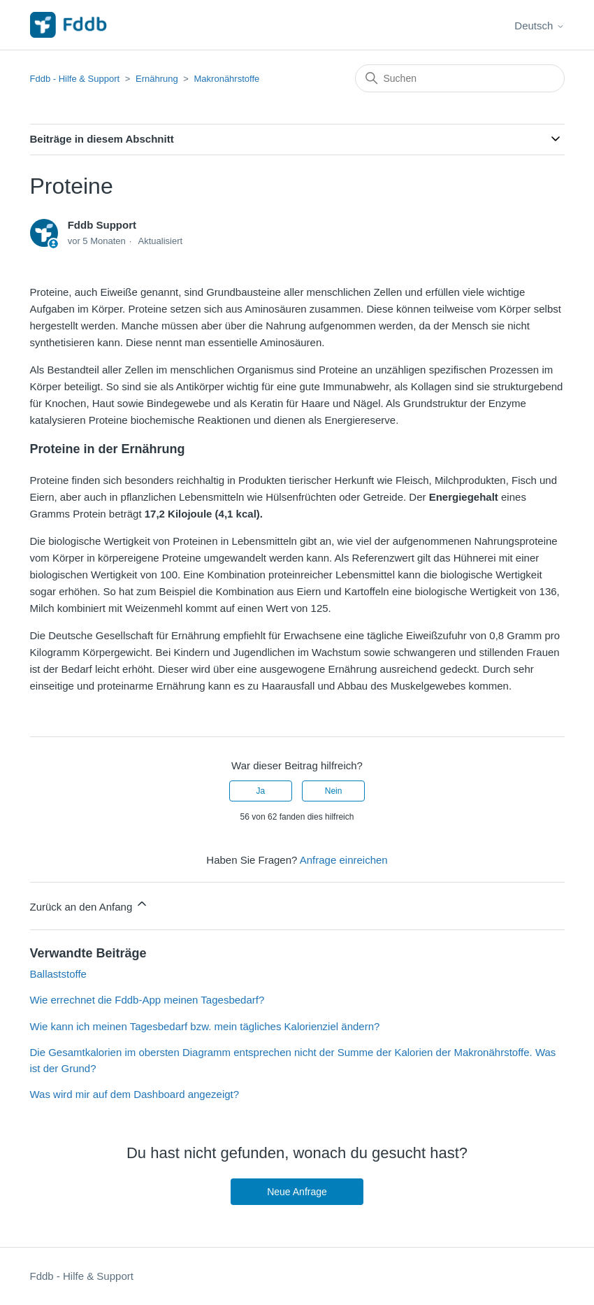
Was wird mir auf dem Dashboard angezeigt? (135, 1094)
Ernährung (157, 78)
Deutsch (539, 25)
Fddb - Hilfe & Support (75, 78)
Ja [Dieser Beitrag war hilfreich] (261, 791)
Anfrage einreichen (344, 860)
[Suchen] (460, 78)
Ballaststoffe (58, 974)
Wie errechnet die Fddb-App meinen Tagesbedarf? (147, 1000)
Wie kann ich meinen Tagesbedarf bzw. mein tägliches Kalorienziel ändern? (205, 1026)
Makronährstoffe (227, 78)
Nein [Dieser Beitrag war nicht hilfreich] (333, 791)
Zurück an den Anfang (90, 905)
